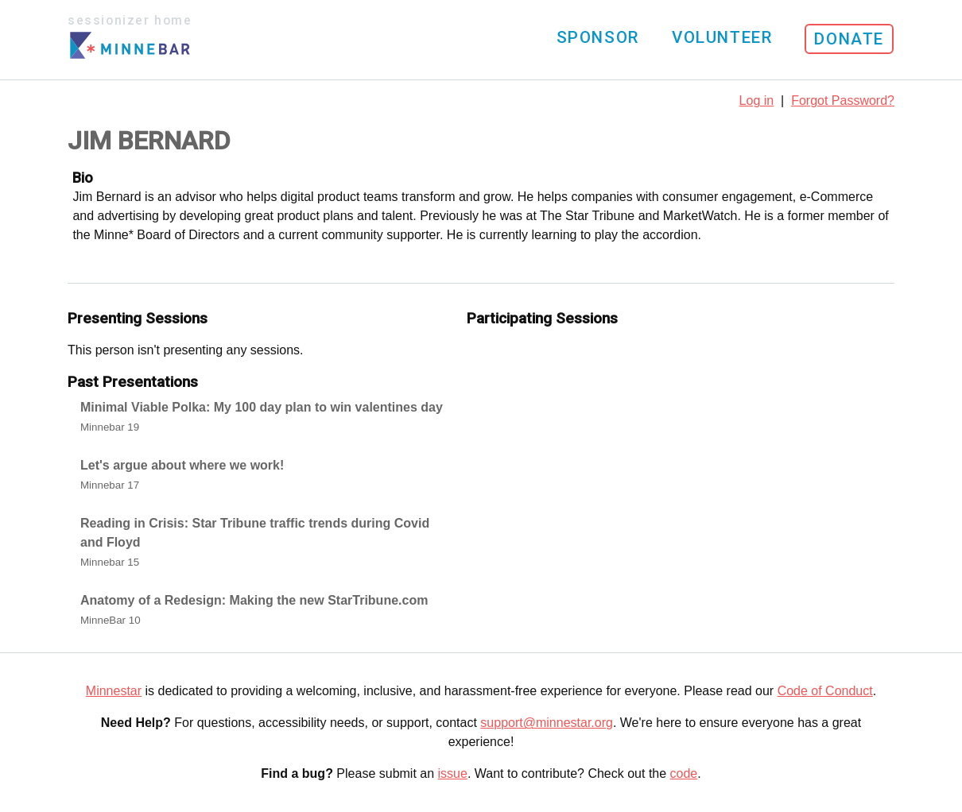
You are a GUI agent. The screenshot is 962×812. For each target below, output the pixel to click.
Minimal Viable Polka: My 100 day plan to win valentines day (261, 407)
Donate (849, 38)
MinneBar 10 (110, 620)
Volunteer (722, 37)
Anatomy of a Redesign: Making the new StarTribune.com (254, 600)
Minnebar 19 (109, 427)
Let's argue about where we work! (182, 465)
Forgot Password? (842, 100)
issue (452, 773)
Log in (756, 100)
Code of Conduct (825, 691)
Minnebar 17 (109, 485)
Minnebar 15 (109, 562)
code (684, 773)
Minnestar (114, 691)
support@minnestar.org (546, 722)
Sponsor (598, 37)
